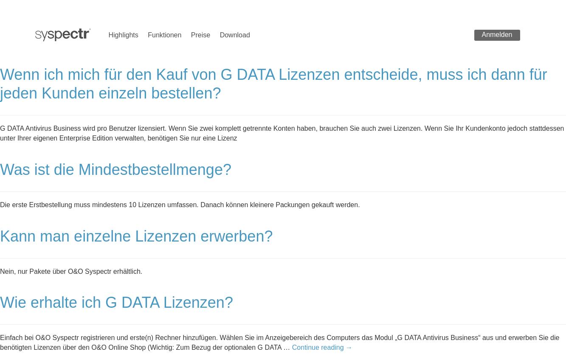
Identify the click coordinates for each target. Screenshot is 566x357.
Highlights (123, 35)
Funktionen (164, 35)
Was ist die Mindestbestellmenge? (115, 169)
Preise (200, 35)
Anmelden (497, 34)
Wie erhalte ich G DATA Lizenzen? (116, 302)
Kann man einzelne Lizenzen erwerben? (136, 236)
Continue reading (322, 347)
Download (235, 35)
